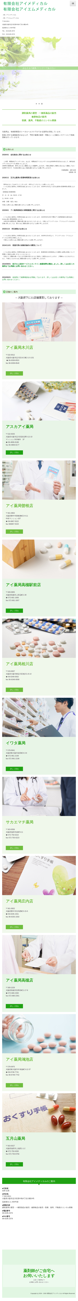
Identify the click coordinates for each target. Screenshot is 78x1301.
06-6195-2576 (7, 1219)
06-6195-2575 (10, 31)
